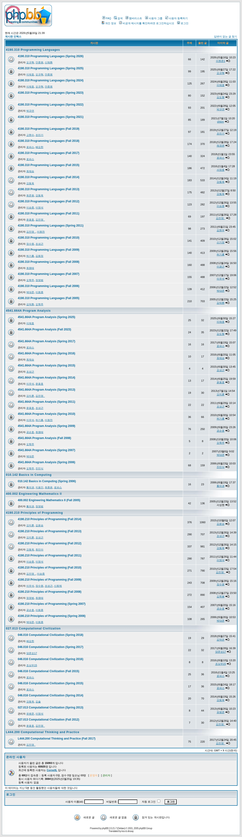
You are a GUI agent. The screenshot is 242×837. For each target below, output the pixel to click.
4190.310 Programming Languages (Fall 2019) (48, 128)
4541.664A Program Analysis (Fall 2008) (44, 438)
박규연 (30, 110)
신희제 (58, 585)
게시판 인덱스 (13, 36)
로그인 (182, 23)
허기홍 (30, 255)
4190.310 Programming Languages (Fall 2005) (48, 298)
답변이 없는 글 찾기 (225, 36)
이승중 (30, 207)
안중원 (39, 62)
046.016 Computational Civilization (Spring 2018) (50, 635)
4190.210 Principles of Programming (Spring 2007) (51, 604)
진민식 (39, 468)
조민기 (39, 135)
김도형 (220, 97)
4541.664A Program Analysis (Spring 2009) (46, 426)
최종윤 (49, 487)
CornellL (52, 770)
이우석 (220, 278)
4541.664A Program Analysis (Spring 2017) (46, 341)
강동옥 (30, 183)
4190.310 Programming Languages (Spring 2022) (50, 104)
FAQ (106, 18)
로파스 (30, 147)
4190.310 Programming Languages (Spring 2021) (50, 117)
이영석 (39, 207)
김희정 (39, 255)
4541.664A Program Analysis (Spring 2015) (46, 365)
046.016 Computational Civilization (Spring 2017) (50, 647)
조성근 (39, 243)
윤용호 (30, 219)
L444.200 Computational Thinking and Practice (42, 732)
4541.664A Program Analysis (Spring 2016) (46, 353)
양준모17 (31, 653)
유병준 (30, 713)
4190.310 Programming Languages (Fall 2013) (48, 189)
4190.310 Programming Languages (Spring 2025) (50, 68)
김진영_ (40, 219)
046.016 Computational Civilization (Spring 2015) (50, 683)
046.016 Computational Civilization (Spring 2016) (50, 659)
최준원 (30, 195)
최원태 (30, 268)
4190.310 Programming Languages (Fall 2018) (48, 141)
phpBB (105, 828)
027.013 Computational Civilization (33, 628)
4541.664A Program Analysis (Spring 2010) (46, 414)
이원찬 (41, 231)
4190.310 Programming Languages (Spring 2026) (50, 56)
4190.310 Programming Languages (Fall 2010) (48, 237)
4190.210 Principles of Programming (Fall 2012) (49, 543)
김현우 (220, 230)
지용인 (39, 487)
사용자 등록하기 (176, 18)
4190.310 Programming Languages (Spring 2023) (50, 92)
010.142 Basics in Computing (29, 474)
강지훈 (30, 395)
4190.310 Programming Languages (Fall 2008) (48, 262)
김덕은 (220, 639)
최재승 (30, 171)
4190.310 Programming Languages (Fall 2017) (48, 153)
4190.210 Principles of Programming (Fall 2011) (49, 555)
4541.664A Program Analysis (28, 310)
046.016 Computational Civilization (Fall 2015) (48, 671)
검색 (118, 18)
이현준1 (220, 61)
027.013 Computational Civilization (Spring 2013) (50, 707)
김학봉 (220, 596)
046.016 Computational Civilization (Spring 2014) (50, 695)
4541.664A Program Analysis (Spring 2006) (46, 462)
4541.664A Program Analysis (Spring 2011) (46, 401)
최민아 (39, 549)
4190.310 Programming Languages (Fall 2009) (48, 249)
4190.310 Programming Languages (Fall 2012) (48, 201)
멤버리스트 (133, 18)
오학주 (30, 280)
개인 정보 (109, 23)
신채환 (49, 62)
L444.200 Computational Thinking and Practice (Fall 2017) (56, 738)
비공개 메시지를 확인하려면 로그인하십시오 (146, 23)
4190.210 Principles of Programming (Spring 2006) (51, 616)
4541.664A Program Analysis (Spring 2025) (46, 317)
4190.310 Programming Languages (33, 49)
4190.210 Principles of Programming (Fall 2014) (49, 519)
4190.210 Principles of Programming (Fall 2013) (49, 531)
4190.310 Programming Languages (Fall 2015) (48, 165)
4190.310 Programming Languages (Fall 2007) (48, 274)
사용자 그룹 (153, 18)
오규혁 (30, 62)
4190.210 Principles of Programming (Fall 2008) (49, 591)
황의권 (30, 487)
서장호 (220, 169)
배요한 (39, 147)
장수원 (30, 243)
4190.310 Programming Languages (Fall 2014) (48, 177)
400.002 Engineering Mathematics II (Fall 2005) (49, 500)
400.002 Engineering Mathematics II (34, 493)
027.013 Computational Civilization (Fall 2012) (48, 719)
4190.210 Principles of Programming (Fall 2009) (49, 579)
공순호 (30, 432)
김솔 (38, 701)
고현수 (30, 135)
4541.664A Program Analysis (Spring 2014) (46, 377)
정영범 (39, 280)
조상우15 (31, 665)
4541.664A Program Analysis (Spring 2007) (46, 450)
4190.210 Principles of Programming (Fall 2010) (49, 567)
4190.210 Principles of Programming (34, 512)
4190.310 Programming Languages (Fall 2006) (48, 286)
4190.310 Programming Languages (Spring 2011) (50, 225)
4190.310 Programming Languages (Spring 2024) (50, 80)
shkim (220, 121)
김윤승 (39, 525)
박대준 (30, 292)
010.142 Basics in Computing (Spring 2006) (47, 481)
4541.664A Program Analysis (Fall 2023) (44, 329)
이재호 (30, 74)
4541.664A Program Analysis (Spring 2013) (46, 389)
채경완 (220, 145)
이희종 (39, 292)
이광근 (220, 266)
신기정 (220, 242)
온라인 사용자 (16, 757)
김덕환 (30, 304)
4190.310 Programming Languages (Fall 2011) (48, 213)
